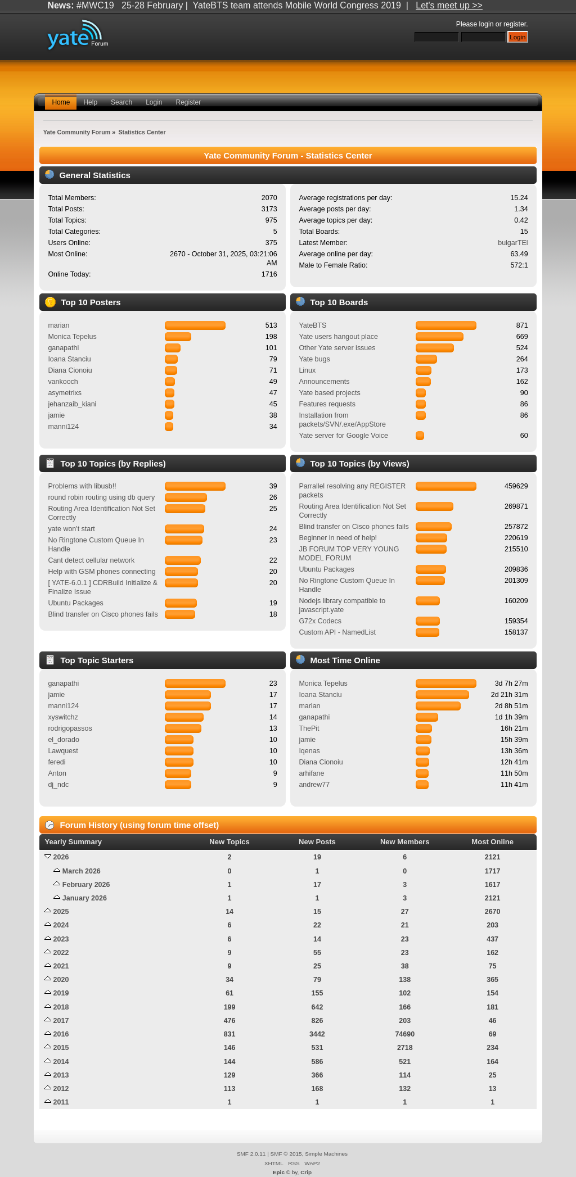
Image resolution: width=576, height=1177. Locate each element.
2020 (61, 980)
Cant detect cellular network (91, 560)
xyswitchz (63, 717)
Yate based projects (329, 393)
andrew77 (314, 785)
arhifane (311, 773)
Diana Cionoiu (70, 370)
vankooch (63, 382)
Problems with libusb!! (82, 486)
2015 (61, 1048)
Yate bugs (314, 359)
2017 (61, 1021)
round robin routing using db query (101, 497)
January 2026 (84, 898)
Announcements (324, 382)
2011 (61, 1102)
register (514, 24)
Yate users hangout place (338, 337)
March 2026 (81, 871)
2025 (61, 912)
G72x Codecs (320, 621)
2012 (61, 1089)
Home (61, 102)
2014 (61, 1062)
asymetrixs (65, 393)
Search (121, 102)
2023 (61, 939)
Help (90, 102)
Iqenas (309, 751)
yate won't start (71, 529)
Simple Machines (326, 1154)
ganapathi (63, 348)
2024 (61, 925)
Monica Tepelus (72, 337)
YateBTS (312, 325)
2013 (61, 1075)
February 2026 (86, 885)
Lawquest (63, 751)
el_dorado (63, 740)
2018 (61, 1007)
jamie (56, 415)
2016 (61, 1034)
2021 (61, 966)
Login (154, 102)
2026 (61, 857)
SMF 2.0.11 (251, 1154)
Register (188, 102)
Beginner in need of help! (338, 538)
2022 (61, 953)
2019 (61, 993)
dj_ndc (58, 785)
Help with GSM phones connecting (101, 572)
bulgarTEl (513, 243)
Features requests (327, 404)
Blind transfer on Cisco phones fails (103, 614)
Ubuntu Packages (75, 603)
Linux (307, 370)
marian (58, 325)
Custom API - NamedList (337, 632)
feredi (56, 762)
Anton (57, 773)
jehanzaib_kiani (72, 404)
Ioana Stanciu (69, 359)
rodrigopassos (70, 728)
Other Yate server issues (337, 348)
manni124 (63, 427)
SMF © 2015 (286, 1154)
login (486, 24)
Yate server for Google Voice (343, 436)
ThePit (309, 728)
